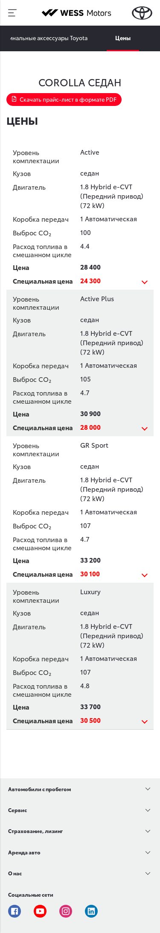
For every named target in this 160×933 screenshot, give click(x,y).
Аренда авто (24, 852)
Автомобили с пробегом (39, 788)
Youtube (40, 911)
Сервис (17, 809)
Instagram (65, 911)
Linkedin (91, 911)
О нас (15, 873)
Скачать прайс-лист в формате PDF (64, 99)
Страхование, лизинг (35, 830)
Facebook (14, 911)
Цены (123, 37)
